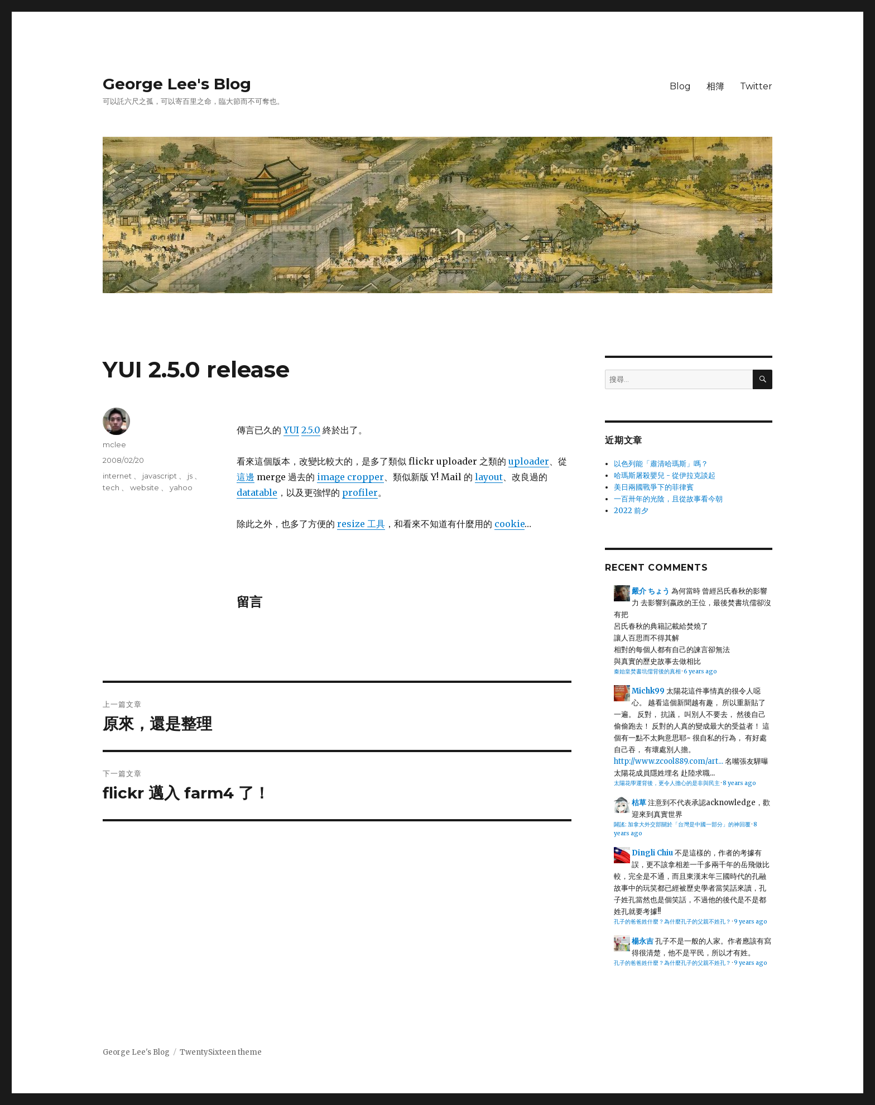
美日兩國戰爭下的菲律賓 (654, 487)
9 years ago (750, 921)
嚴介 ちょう (651, 591)
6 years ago (700, 671)
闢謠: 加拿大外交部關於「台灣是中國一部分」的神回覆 (682, 824)
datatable (257, 492)
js (190, 475)
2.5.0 (310, 430)
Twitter (756, 86)
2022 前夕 (631, 510)
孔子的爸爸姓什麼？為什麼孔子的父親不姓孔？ (672, 921)
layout (489, 476)
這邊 (245, 476)
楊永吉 (642, 941)
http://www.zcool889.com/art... (668, 761)
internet (117, 475)
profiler (360, 492)
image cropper (350, 476)
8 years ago (739, 783)
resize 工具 (361, 523)
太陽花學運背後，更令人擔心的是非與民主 (667, 783)
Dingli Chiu (652, 853)
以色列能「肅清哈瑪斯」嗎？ (661, 463)
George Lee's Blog (177, 83)
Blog (680, 86)
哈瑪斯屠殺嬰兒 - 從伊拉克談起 (664, 475)
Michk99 (648, 691)
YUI (291, 430)
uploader (528, 461)
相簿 (715, 86)
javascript (159, 475)
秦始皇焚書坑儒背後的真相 (647, 671)
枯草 (639, 802)
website (144, 487)
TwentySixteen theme (221, 1052)
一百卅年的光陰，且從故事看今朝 (668, 499)
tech (111, 487)
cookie (509, 523)
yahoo (181, 487)
